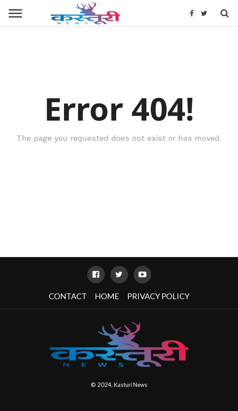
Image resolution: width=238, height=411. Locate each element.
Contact (68, 296)
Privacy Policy (158, 296)
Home (107, 296)
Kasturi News (130, 384)
